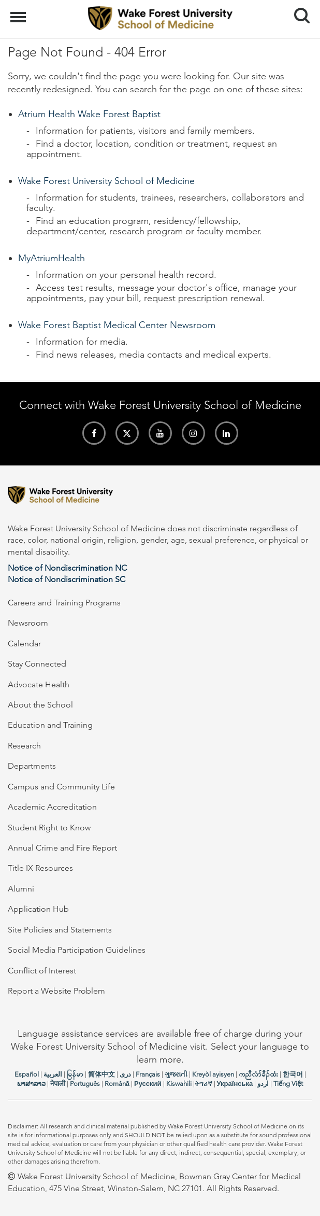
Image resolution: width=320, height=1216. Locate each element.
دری (125, 1074)
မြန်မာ (75, 1074)
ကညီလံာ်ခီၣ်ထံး (258, 1074)
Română (117, 1083)
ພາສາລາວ (31, 1083)
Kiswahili (179, 1083)
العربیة (52, 1074)
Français (148, 1074)
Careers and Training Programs (64, 602)
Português (85, 1083)
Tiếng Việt (288, 1083)
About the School (40, 705)
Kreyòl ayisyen (213, 1074)
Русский (148, 1083)
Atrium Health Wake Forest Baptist (89, 114)
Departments (32, 766)
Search (298, 11)
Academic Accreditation (52, 807)
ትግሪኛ (203, 1083)
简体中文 (101, 1074)
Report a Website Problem (56, 991)
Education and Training (50, 725)
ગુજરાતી (176, 1074)
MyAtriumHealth (51, 258)
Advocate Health (38, 684)
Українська (235, 1083)
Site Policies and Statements (60, 930)
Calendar (24, 643)
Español (26, 1074)
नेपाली (57, 1083)
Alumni (21, 889)
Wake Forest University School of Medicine (106, 181)
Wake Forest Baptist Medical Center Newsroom (116, 325)
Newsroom (28, 623)
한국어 (293, 1074)
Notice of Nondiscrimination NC (67, 568)
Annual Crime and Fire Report (62, 848)
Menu (19, 12)
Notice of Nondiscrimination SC (66, 579)
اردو (263, 1083)
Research (24, 746)
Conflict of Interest (42, 970)
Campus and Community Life (61, 786)
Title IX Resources (40, 868)
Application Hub (38, 909)
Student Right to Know (49, 827)
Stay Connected (37, 664)
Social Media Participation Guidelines (77, 950)
